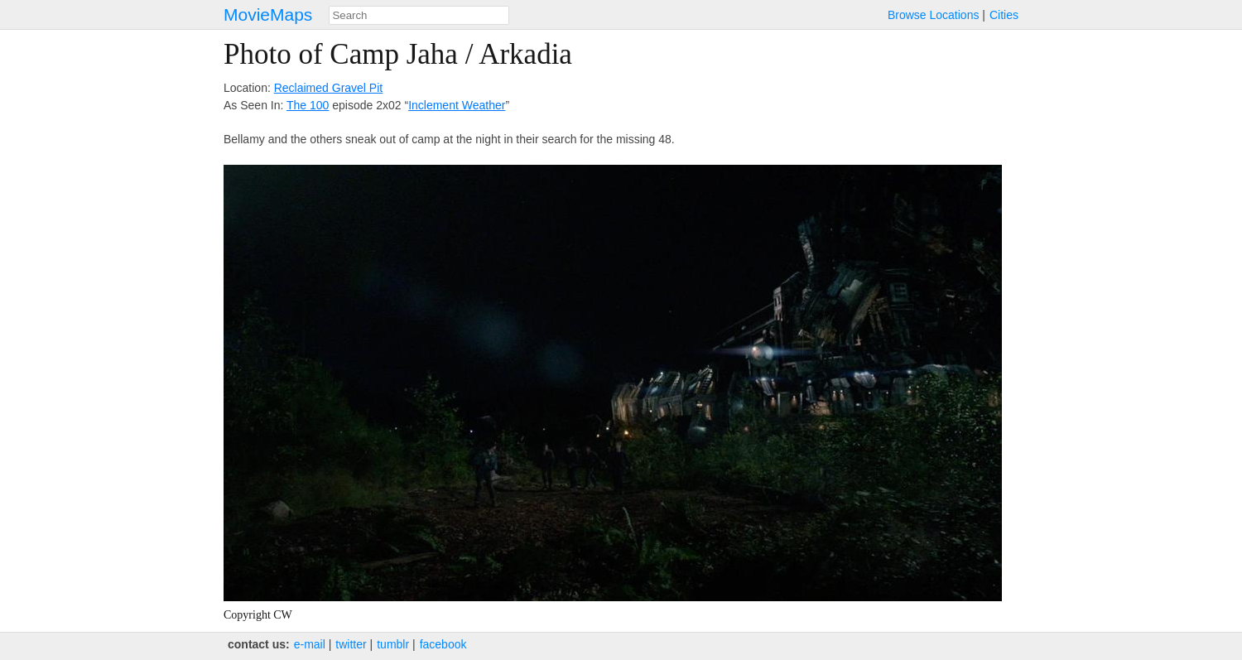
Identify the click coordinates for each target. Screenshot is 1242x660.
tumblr (393, 644)
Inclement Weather (456, 105)
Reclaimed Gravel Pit (328, 87)
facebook (443, 644)
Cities (1003, 15)
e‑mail (309, 644)
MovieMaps (268, 14)
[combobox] (419, 15)
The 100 (307, 105)
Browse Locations (934, 15)
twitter (350, 644)
